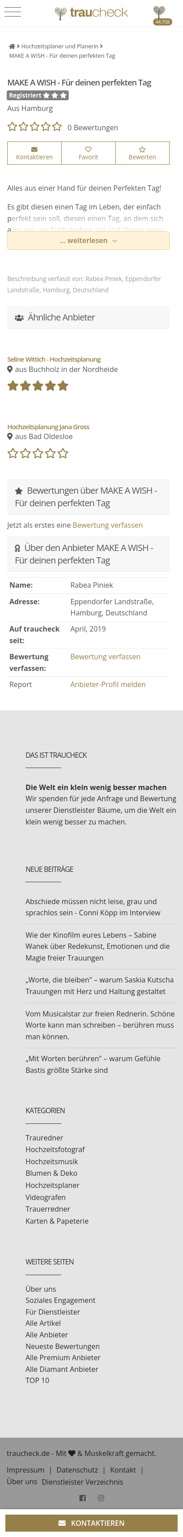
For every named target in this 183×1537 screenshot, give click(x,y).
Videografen (45, 1197)
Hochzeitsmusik (51, 1161)
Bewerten (142, 154)
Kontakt (123, 1470)
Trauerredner (47, 1209)
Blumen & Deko (51, 1173)
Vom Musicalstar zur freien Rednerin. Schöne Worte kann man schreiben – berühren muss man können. (100, 1025)
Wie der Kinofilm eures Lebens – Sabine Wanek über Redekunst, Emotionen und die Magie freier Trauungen (97, 946)
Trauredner (44, 1138)
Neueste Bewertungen (62, 1346)
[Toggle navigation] (12, 12)
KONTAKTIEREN (91, 1523)
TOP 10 (37, 1380)
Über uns (40, 1289)
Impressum (25, 1470)
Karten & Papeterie (56, 1221)
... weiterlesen (85, 240)
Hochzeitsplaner (52, 1185)
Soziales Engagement (60, 1300)
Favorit (88, 154)
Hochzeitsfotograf (55, 1149)
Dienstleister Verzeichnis (82, 1482)
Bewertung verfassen (108, 525)
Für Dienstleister (52, 1312)
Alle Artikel (43, 1323)
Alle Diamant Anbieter (61, 1369)
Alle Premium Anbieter (62, 1357)
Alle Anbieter (46, 1335)
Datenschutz (77, 1470)
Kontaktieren (34, 154)
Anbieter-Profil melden (108, 684)
